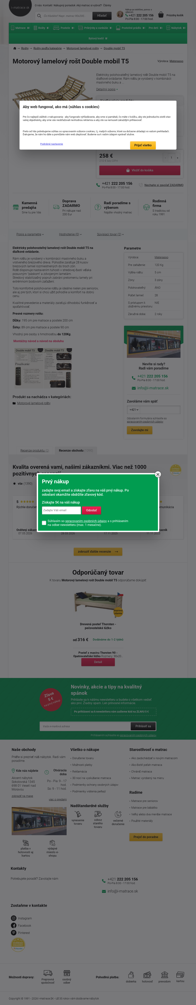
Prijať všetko (143, 145)
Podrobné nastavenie (51, 144)
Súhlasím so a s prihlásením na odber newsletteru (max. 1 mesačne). (88, 523)
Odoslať (91, 510)
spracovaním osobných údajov (86, 521)
